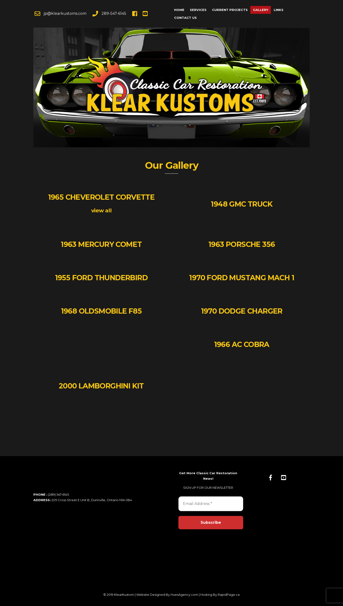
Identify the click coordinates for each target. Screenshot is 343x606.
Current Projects (230, 10)
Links (278, 10)
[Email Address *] (210, 503)
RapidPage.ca (229, 594)
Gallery (260, 10)
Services (198, 10)
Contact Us (185, 18)
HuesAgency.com (184, 594)
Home (179, 10)
